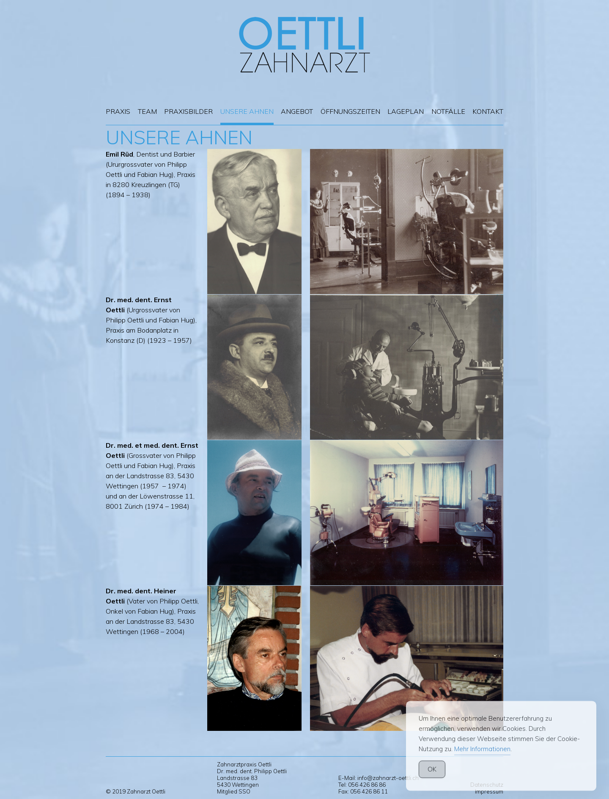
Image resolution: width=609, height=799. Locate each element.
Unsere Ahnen (247, 111)
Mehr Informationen (482, 760)
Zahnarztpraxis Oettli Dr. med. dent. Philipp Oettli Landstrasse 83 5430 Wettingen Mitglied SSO (252, 778)
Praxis (118, 111)
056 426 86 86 (367, 784)
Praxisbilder (188, 111)
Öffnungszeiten (350, 111)
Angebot (297, 111)
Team (147, 111)
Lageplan (405, 111)
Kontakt (487, 111)
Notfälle (448, 111)
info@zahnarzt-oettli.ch (388, 777)
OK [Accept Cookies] (432, 781)
